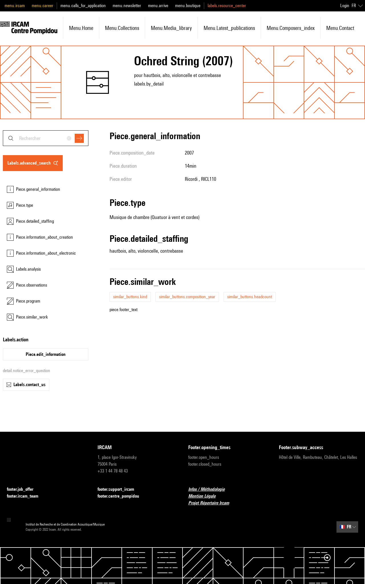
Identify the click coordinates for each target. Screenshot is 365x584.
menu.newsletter (127, 5)
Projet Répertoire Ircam (212, 503)
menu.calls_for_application (83, 5)
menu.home (81, 28)
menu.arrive (158, 5)
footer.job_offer (23, 489)
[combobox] (45, 138)
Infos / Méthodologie (210, 489)
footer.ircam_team (26, 496)
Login (344, 5)
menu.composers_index (291, 28)
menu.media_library (171, 28)
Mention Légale (205, 496)
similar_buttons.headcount (249, 296)
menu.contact (340, 28)
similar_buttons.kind (130, 296)
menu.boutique (187, 5)
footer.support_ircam (119, 489)
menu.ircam (15, 5)
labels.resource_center (227, 5)
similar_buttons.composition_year (187, 296)
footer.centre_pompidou (122, 496)
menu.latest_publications (229, 28)
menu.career (42, 5)
